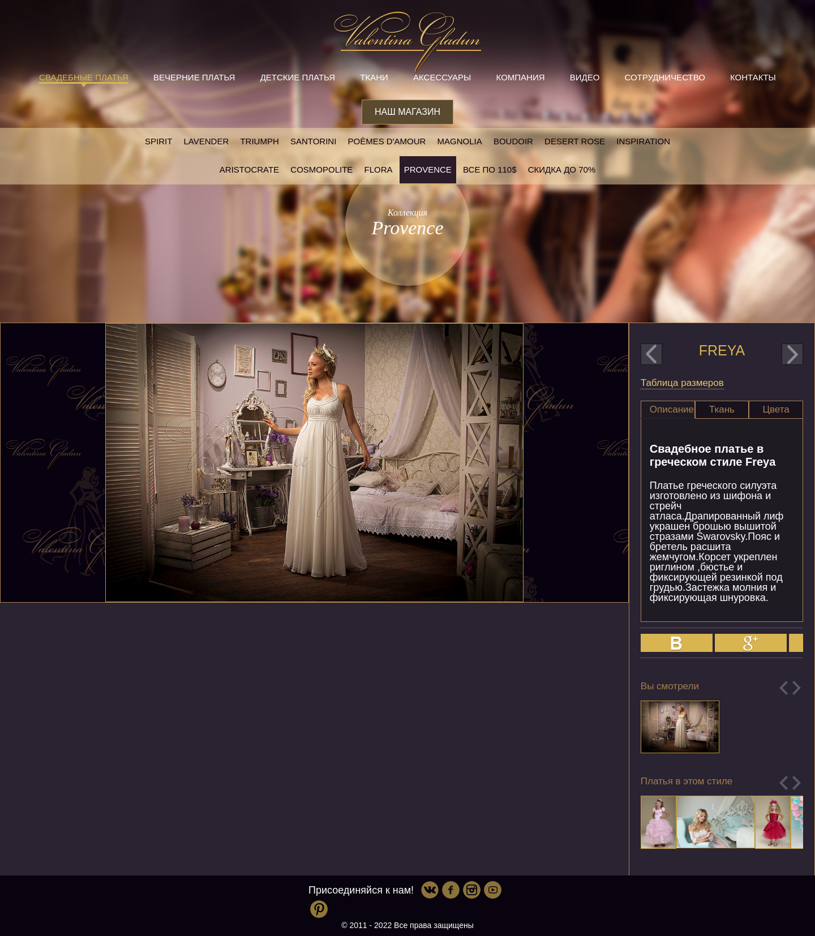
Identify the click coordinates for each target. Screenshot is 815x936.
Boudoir (513, 141)
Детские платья (297, 77)
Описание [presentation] (672, 409)
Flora (378, 169)
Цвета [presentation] (775, 409)
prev (651, 354)
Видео (585, 77)
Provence (428, 169)
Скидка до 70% (561, 169)
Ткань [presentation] (722, 409)
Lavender (206, 141)
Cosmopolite (321, 169)
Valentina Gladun (407, 41)
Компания (520, 77)
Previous (783, 688)
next (792, 354)
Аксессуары (442, 77)
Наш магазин (407, 112)
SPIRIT (158, 141)
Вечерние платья (194, 77)
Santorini (313, 141)
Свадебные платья (83, 77)
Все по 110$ (490, 169)
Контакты (753, 77)
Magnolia (459, 141)
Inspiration (643, 141)
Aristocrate (249, 169)
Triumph (259, 141)
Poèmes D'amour (387, 141)
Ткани (374, 77)
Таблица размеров (682, 382)
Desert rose (574, 141)
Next (796, 688)
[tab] (668, 409)
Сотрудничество (665, 77)
